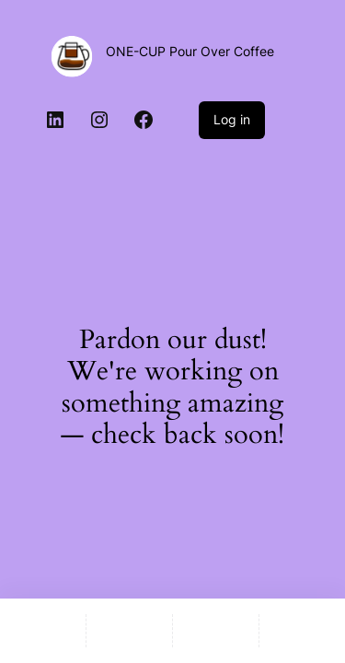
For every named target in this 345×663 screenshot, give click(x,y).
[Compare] (302, 631)
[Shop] (129, 631)
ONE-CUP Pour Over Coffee (190, 51)
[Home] (42, 631)
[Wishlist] (215, 631)
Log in (231, 119)
